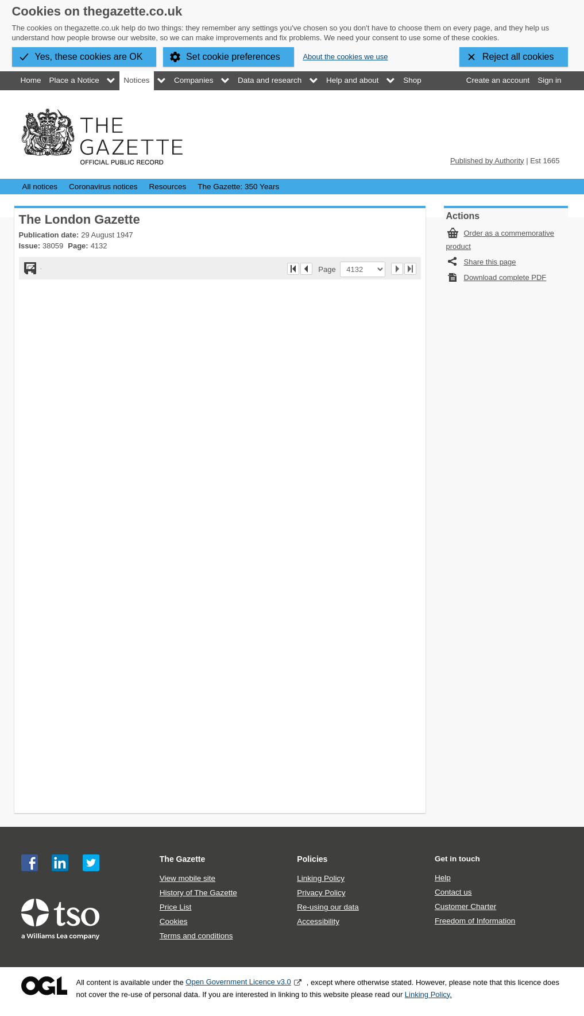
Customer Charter (465, 906)
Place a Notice (74, 80)
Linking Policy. (428, 994)
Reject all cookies (518, 57)
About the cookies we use (345, 56)
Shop (412, 80)
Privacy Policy (321, 892)
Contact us (453, 892)
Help (443, 877)
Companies (193, 80)
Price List (176, 907)
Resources (168, 186)
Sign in (549, 80)
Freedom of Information (475, 921)
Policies (312, 859)
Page (329, 269)
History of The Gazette (198, 892)
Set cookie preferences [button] (233, 57)
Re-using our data (327, 907)
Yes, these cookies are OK (89, 57)
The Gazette (183, 859)
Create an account (497, 80)
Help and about (352, 80)
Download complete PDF (505, 277)
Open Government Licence (44, 985)
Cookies (174, 921)
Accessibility (318, 921)
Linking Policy (321, 878)
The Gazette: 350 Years (238, 186)
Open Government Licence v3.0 (238, 981)
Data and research (269, 80)
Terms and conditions (196, 935)
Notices (136, 80)
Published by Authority (487, 160)
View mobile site (187, 878)
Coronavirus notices (103, 186)
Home (31, 80)
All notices (40, 186)
